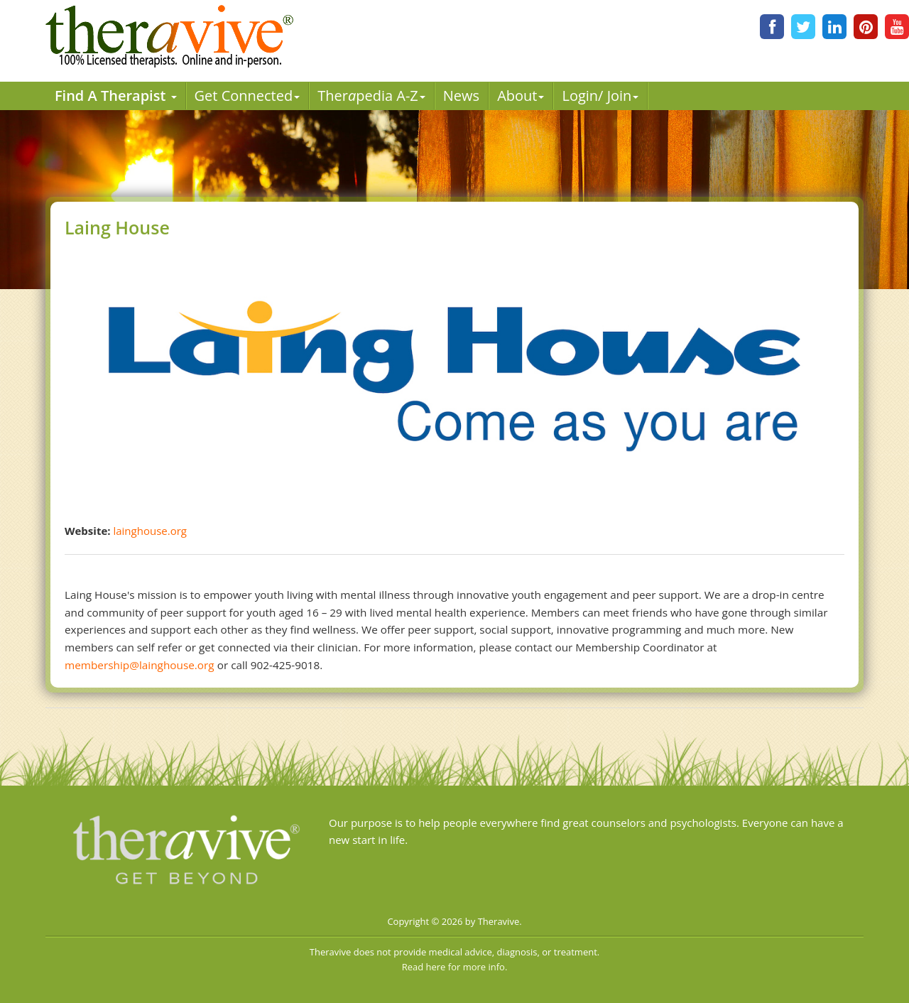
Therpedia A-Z (371, 95)
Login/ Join (600, 95)
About (520, 95)
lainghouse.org (149, 531)
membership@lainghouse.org (139, 665)
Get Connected (247, 95)
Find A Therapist (116, 95)
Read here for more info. (455, 966)
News (461, 95)
